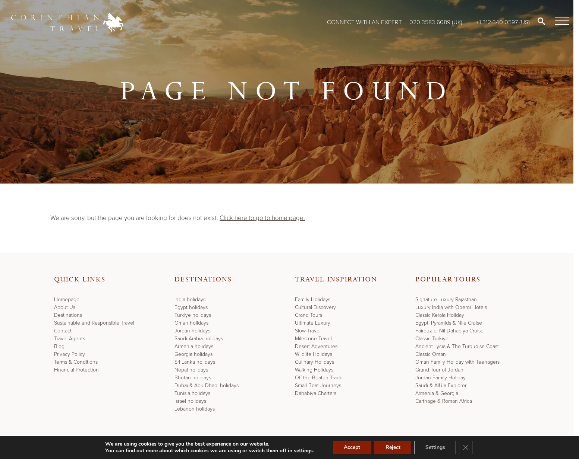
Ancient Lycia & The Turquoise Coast (457, 346)
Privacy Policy (69, 354)
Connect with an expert (364, 22)
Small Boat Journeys (318, 385)
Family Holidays (312, 299)
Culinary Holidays (314, 362)
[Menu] (560, 21)
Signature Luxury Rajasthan (446, 299)
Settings (435, 447)
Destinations (68, 315)
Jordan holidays (192, 331)
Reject (392, 447)
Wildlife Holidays (313, 354)
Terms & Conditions (76, 362)
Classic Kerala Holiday (439, 315)
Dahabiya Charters (315, 393)
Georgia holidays (193, 354)
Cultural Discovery (315, 307)
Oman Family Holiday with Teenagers (457, 362)
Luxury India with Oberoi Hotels (451, 307)
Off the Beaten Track (318, 378)
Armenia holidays (193, 346)
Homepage (66, 299)
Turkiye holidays (192, 315)
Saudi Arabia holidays (198, 338)
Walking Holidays (314, 370)
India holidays (189, 299)
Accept (351, 447)
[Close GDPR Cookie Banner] (466, 447)
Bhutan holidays (192, 378)
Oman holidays (191, 323)
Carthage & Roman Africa (443, 401)
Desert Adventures (316, 346)
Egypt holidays (191, 307)
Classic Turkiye (432, 338)
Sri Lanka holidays (194, 362)
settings (302, 450)
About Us (64, 307)
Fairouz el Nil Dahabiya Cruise (449, 331)
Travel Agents (69, 338)
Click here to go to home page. (262, 218)
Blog (59, 346)
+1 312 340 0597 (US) (503, 22)
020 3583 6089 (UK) (436, 22)
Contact (63, 331)
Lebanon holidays (194, 409)
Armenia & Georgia (436, 393)
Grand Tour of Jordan (439, 370)
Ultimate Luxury (312, 323)
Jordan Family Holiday (440, 378)
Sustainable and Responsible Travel (94, 323)
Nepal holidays (191, 370)
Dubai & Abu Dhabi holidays (206, 385)
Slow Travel (308, 331)
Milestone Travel (313, 338)
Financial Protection (76, 370)
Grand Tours (308, 315)
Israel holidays (190, 401)
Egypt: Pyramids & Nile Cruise (448, 323)
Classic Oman (430, 354)
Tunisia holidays (192, 393)
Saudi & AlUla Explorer (440, 385)
